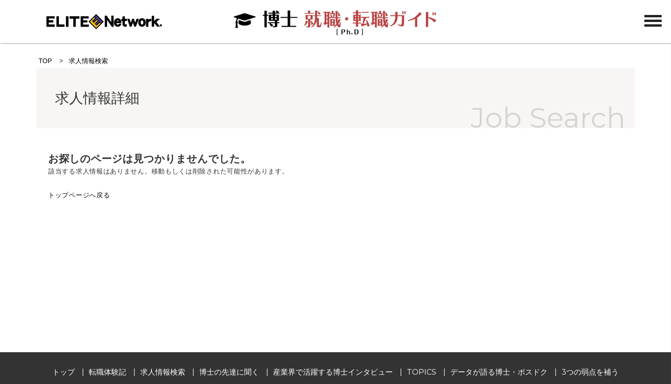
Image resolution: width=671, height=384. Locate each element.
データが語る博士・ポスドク (499, 372)
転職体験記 (107, 372)
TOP (45, 61)
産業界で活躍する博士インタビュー (333, 372)
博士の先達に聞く (229, 372)
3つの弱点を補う (590, 372)
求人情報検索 (88, 61)
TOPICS (421, 372)
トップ (63, 372)
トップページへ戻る (79, 195)
